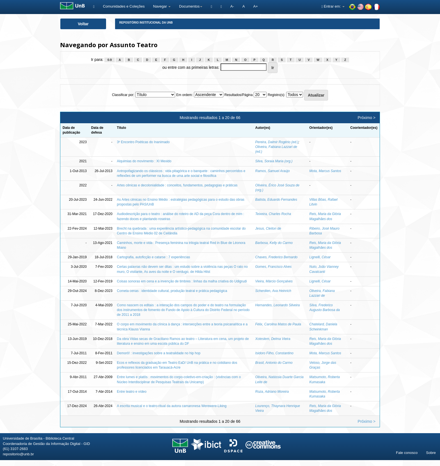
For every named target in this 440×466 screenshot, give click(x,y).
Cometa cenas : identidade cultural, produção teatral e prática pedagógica (172, 291)
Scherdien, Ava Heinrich (273, 291)
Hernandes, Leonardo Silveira (277, 305)
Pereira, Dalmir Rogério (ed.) (276, 142)
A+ (255, 6)
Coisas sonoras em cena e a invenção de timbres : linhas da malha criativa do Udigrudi (182, 281)
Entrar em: (333, 6)
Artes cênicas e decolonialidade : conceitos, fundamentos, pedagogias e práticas (177, 185)
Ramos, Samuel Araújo (272, 171)
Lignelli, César (320, 257)
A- (232, 6)
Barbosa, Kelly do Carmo (274, 243)
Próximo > (366, 117)
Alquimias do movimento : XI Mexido (144, 161)
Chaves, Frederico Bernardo (276, 257)
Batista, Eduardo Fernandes (276, 200)
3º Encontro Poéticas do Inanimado (143, 142)
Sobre (431, 453)
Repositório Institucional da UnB (146, 22)
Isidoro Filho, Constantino (274, 353)
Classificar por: (123, 95)
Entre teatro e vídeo (131, 392)
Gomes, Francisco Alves (273, 267)
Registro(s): (276, 95)
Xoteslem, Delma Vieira (272, 339)
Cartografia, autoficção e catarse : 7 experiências (153, 257)
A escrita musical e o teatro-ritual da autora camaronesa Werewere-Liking (172, 406)
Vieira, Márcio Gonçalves (274, 281)
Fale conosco (407, 453)
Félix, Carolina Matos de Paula (278, 324)
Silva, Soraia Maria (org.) (274, 161)
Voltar (83, 24)
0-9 (109, 59)
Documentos (190, 6)
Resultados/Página (238, 95)
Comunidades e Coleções (124, 6)
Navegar (162, 6)
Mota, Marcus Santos (325, 171)
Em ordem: (184, 95)
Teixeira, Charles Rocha (273, 214)
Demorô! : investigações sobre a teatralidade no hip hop (159, 353)
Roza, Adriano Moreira (272, 392)
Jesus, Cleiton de (268, 228)
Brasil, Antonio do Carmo (274, 363)
